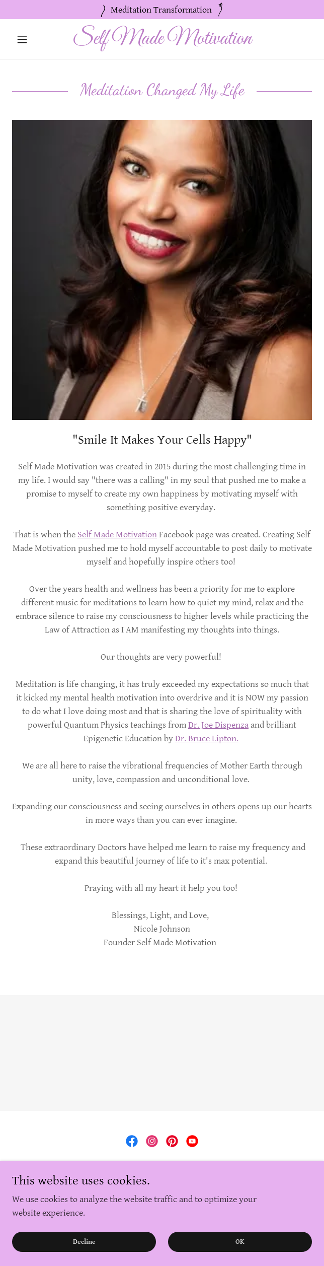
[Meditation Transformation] (162, 9)
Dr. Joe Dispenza (218, 725)
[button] (34, 39)
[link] (162, 39)
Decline (84, 1256)
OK (240, 1256)
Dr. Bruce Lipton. (206, 738)
